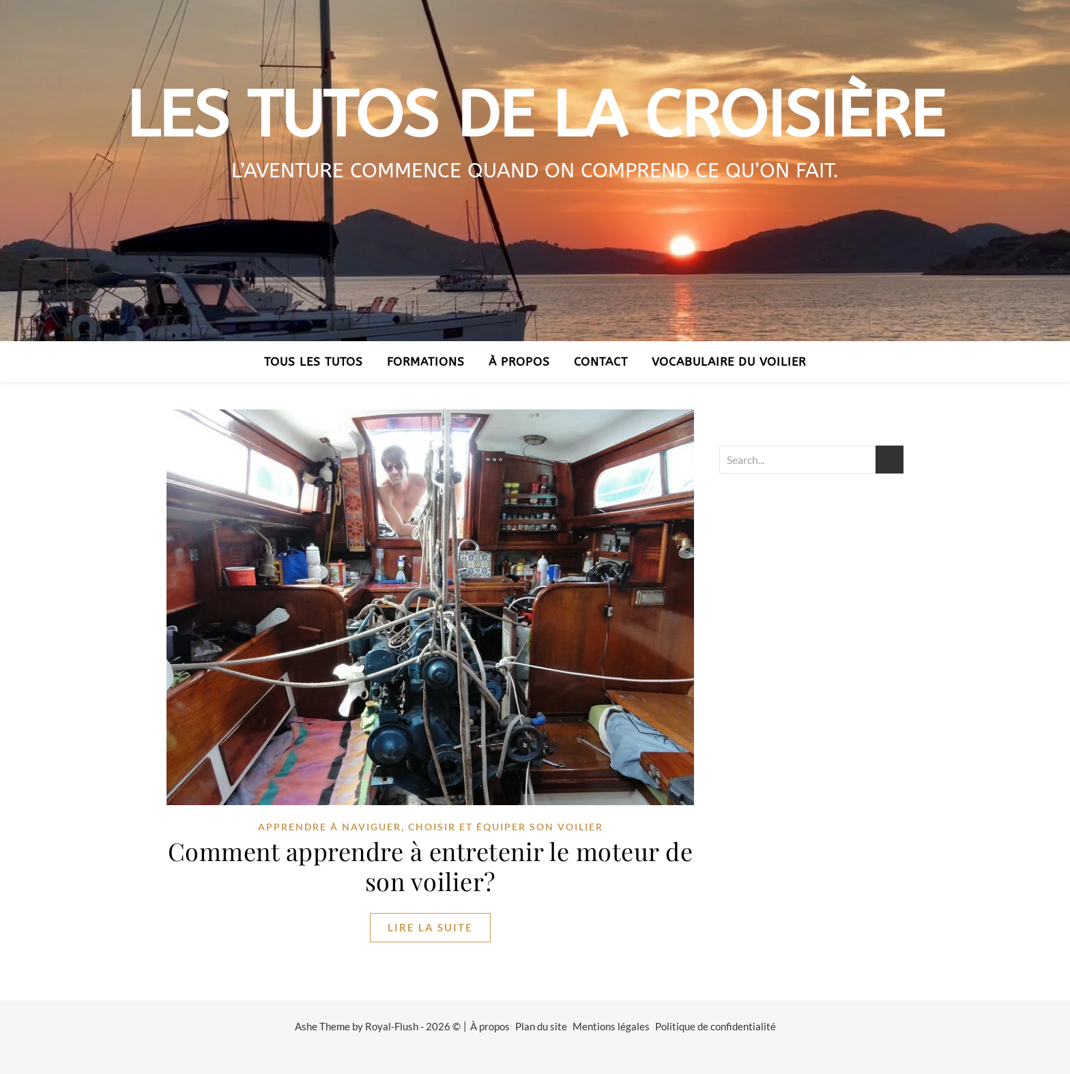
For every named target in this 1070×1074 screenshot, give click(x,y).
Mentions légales (611, 1026)
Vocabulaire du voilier (729, 361)
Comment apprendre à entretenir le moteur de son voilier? (430, 865)
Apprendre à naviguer (329, 826)
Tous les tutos (313, 361)
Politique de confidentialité (715, 1026)
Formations (426, 361)
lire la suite (430, 927)
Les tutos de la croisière (535, 115)
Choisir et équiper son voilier (505, 826)
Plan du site (541, 1026)
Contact (601, 361)
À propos (519, 361)
